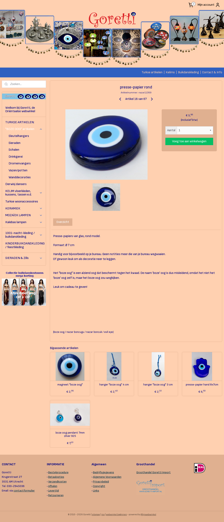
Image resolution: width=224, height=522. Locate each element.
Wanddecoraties (20, 177)
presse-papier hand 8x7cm (202, 384)
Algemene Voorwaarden (107, 477)
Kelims (170, 72)
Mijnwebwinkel (148, 514)
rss (103, 514)
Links (96, 490)
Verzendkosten (57, 481)
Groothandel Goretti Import (153, 472)
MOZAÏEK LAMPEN (24, 215)
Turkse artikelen (152, 72)
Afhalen (52, 486)
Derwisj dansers (16, 184)
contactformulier (24, 490)
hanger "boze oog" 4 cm (114, 384)
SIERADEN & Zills (24, 258)
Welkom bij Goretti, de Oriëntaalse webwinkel (20, 109)
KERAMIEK (24, 208)
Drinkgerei (16, 157)
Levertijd (53, 490)
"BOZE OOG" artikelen (24, 129)
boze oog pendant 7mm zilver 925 (69, 434)
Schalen (14, 150)
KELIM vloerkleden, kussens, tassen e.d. (24, 193)
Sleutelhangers (19, 136)
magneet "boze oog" (70, 384)
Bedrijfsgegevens (103, 472)
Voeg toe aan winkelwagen (189, 141)
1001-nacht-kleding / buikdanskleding (24, 235)
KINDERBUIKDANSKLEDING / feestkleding (25, 245)
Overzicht (62, 222)
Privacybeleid (101, 481)
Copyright (99, 486)
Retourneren (56, 495)
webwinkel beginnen (116, 514)
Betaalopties (56, 477)
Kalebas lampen (24, 222)
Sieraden (14, 143)
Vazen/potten (18, 170)
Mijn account (209, 4)
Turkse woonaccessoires (21, 201)
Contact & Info (212, 72)
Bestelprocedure (58, 472)
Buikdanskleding (188, 72)
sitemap (96, 514)
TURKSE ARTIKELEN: (19, 122)
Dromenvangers (20, 163)
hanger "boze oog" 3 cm (158, 384)
